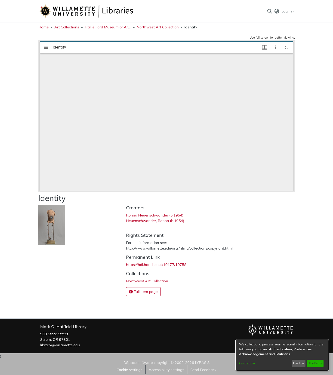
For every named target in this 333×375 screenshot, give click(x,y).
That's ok (315, 363)
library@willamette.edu (60, 345)
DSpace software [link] (138, 362)
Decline (298, 363)
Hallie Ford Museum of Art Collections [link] (108, 27)
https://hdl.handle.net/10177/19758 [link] (156, 264)
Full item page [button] (143, 291)
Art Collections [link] (66, 27)
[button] (269, 11)
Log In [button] (287, 11)
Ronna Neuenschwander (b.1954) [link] (154, 215)
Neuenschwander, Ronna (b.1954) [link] (155, 220)
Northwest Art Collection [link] (158, 27)
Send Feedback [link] (203, 369)
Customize (247, 363)
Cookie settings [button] (129, 369)
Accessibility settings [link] (166, 369)
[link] (147, 281)
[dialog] (282, 355)
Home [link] (43, 27)
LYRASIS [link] (202, 362)
